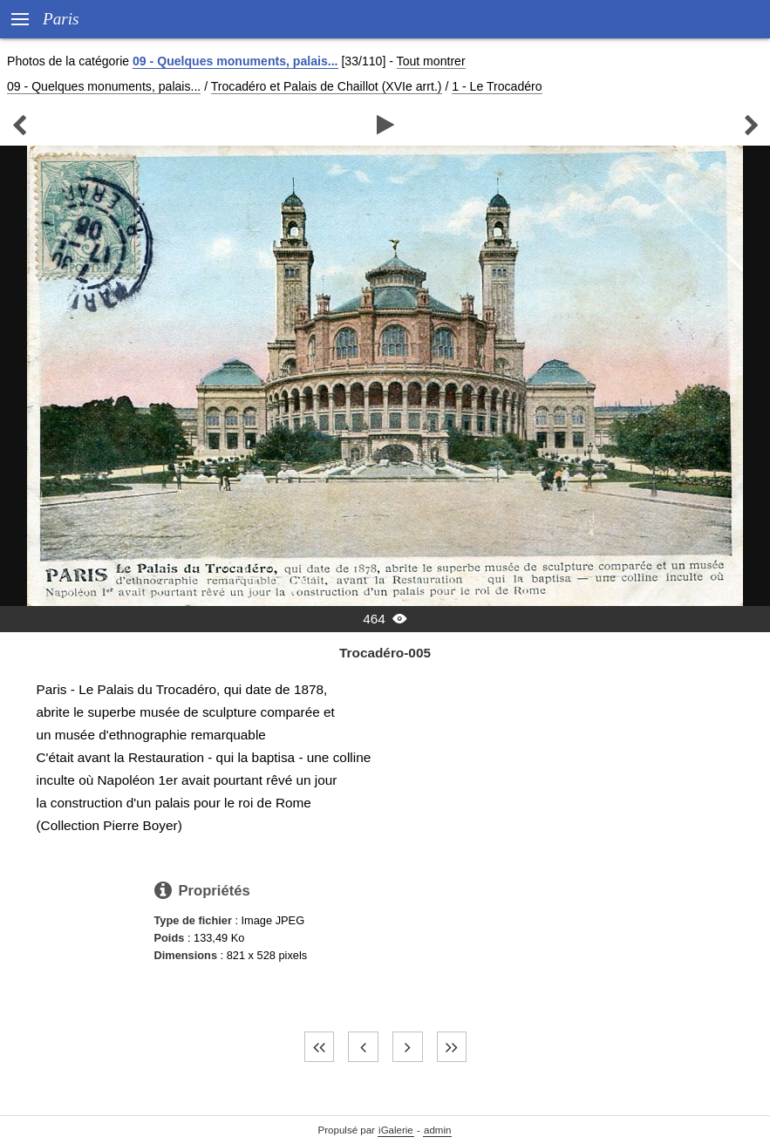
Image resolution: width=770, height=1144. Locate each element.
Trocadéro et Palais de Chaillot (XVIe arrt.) (326, 86)
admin (437, 1130)
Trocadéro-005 (385, 652)
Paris (61, 19)
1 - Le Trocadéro (497, 86)
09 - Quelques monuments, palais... (235, 61)
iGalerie (395, 1130)
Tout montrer (431, 61)
